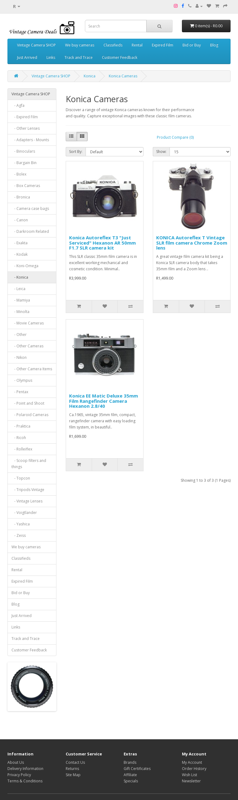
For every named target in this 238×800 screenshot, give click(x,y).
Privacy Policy (19, 774)
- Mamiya (20, 300)
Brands (130, 762)
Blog (214, 45)
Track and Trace (78, 57)
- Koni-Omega (24, 265)
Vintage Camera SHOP (36, 45)
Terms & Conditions (24, 781)
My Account (192, 762)
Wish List (189, 774)
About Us (15, 762)
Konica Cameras (123, 76)
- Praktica (20, 426)
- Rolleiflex (21, 449)
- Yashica (20, 524)
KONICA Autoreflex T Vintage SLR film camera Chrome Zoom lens (191, 242)
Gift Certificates (137, 768)
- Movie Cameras (27, 323)
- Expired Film (24, 117)
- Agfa (17, 105)
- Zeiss (18, 535)
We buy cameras (79, 45)
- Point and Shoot (27, 403)
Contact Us (75, 762)
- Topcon (20, 478)
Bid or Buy (192, 45)
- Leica (18, 288)
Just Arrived (27, 57)
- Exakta (19, 243)
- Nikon (19, 357)
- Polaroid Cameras (29, 414)
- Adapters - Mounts (30, 139)
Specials (131, 781)
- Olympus (21, 380)
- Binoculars (23, 151)
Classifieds (113, 45)
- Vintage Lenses (26, 501)
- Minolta (20, 311)
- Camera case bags (30, 208)
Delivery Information (25, 768)
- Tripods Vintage (27, 489)
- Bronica (20, 197)
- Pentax (19, 391)
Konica (89, 76)
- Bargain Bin (24, 162)
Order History (194, 768)
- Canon (19, 220)
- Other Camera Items (31, 369)
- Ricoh (18, 437)
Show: (161, 151)
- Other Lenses (25, 128)
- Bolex (18, 174)
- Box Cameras (25, 185)
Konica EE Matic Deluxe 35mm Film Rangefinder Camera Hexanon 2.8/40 (103, 401)
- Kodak (19, 254)
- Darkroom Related (30, 231)
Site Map (73, 774)
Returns (72, 768)
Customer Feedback (119, 57)
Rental (137, 45)
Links (50, 57)
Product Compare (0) (175, 137)
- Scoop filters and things (28, 463)
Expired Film (162, 45)
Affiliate (130, 774)
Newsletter (191, 781)
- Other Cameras (27, 346)
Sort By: (75, 151)
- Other (19, 334)
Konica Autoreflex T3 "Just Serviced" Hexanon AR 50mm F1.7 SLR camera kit (102, 242)
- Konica (19, 277)
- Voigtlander (24, 512)
